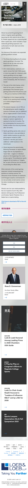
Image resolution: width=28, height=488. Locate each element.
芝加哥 (20, 445)
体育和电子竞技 (7, 215)
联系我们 (13, 453)
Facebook (15, 451)
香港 (20, 448)
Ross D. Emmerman (13, 286)
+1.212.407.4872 (9, 257)
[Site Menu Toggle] (24, 4)
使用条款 (10, 455)
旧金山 (22, 447)
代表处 (14, 448)
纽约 (14, 445)
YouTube (6, 453)
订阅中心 (18, 455)
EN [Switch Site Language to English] (11, 3)
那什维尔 (6, 447)
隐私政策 (21, 453)
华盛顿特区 (14, 447)
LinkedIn (8, 451)
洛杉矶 (8, 445)
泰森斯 (8, 448)
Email (6, 259)
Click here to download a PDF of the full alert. (13, 202)
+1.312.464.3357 (9, 293)
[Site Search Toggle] (20, 4)
